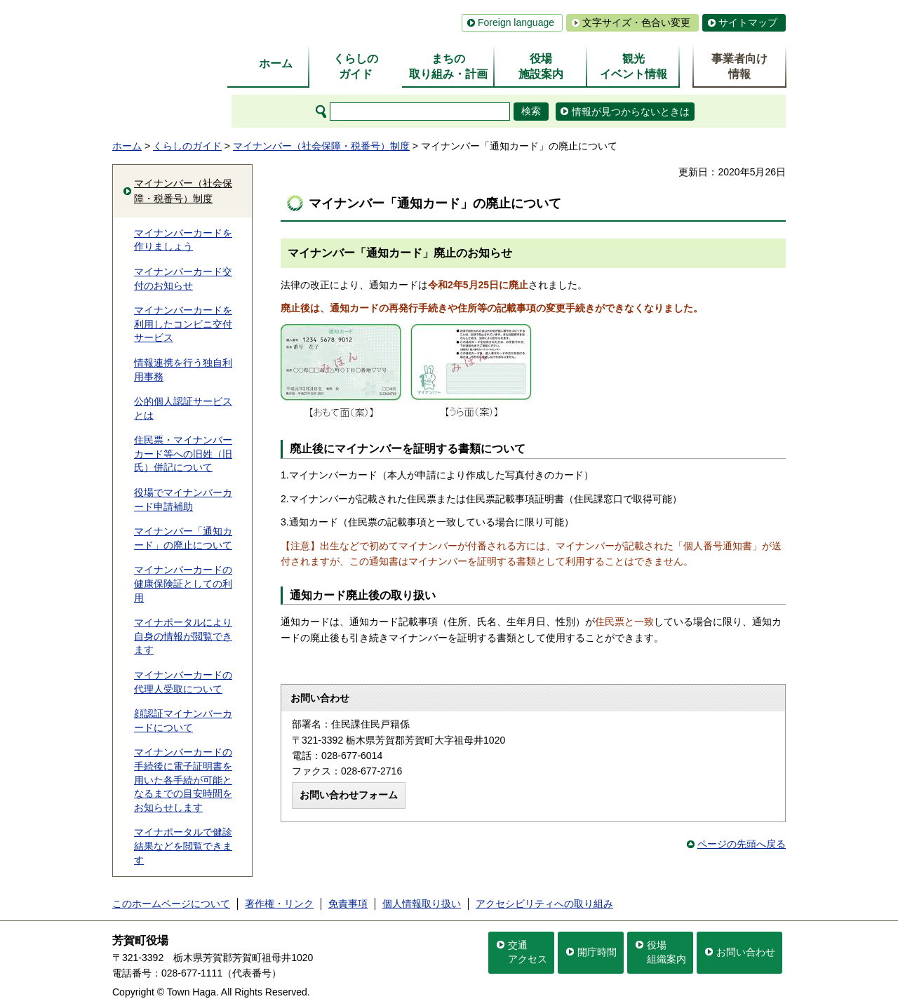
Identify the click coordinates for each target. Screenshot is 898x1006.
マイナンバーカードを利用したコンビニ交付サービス (183, 323)
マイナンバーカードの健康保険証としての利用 (183, 583)
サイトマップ (747, 22)
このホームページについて (171, 903)
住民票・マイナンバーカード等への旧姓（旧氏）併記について (183, 453)
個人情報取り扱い (421, 903)
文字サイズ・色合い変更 (636, 22)
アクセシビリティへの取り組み (544, 903)
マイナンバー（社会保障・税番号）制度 (321, 146)
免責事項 (348, 903)
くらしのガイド (187, 146)
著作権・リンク (279, 903)
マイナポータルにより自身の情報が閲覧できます (183, 636)
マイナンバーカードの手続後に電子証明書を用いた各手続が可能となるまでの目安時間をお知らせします (183, 779)
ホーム (127, 146)
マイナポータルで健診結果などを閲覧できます (183, 845)
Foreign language (516, 22)
